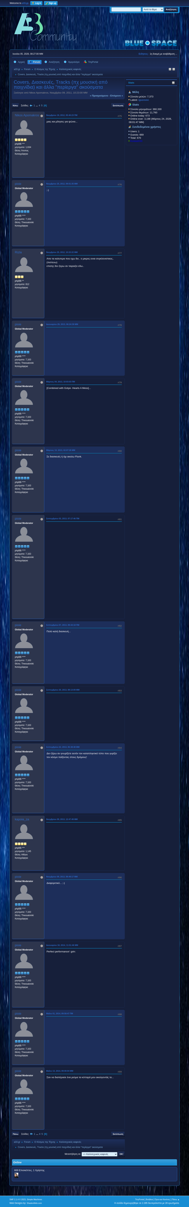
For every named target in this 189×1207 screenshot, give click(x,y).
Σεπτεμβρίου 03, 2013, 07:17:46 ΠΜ (62, 518)
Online (17, 1162)
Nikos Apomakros (27, 115)
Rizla (18, 252)
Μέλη (135, 92)
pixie (18, 184)
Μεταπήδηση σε (72, 1154)
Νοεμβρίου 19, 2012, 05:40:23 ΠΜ (61, 115)
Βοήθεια (149, 1199)
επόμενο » (116, 95)
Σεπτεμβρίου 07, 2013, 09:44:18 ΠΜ (62, 625)
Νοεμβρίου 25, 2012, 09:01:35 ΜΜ (62, 184)
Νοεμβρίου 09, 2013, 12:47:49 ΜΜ (62, 819)
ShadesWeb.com (34, 1203)
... (37, 105)
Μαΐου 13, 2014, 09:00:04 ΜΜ (59, 1071)
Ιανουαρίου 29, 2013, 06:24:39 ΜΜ (62, 324)
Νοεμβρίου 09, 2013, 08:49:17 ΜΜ (62, 877)
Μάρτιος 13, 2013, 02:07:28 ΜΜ (60, 450)
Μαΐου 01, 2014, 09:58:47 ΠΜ (59, 1013)
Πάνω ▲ (176, 1199)
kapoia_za (22, 819)
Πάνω (15, 1134)
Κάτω (15, 105)
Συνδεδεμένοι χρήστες (146, 126)
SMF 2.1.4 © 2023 (17, 1199)
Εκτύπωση (118, 105)
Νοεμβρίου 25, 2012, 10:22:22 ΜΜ (62, 252)
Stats (131, 82)
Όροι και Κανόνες (162, 1199)
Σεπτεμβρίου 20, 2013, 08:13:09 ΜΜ (63, 690)
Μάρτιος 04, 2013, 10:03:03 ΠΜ (60, 382)
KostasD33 (136, 141)
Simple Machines (34, 1199)
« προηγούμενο (99, 95)
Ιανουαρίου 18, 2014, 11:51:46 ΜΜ (62, 945)
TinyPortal (139, 1199)
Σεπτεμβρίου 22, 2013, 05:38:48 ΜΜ (63, 747)
